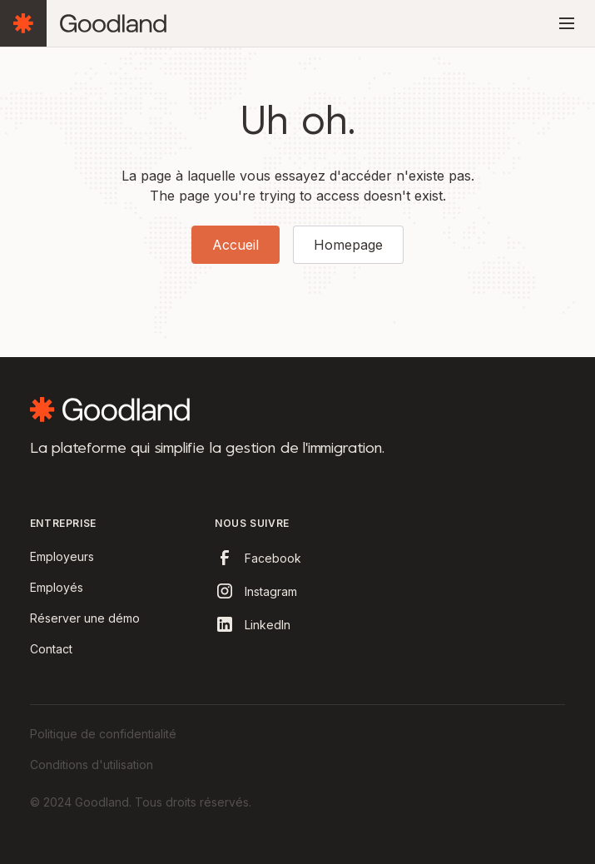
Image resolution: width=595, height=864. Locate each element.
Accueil (235, 244)
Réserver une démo (85, 618)
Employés (56, 587)
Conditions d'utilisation (91, 764)
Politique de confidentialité (103, 734)
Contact (51, 649)
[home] (113, 23)
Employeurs (62, 556)
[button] (563, 23)
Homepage (348, 244)
